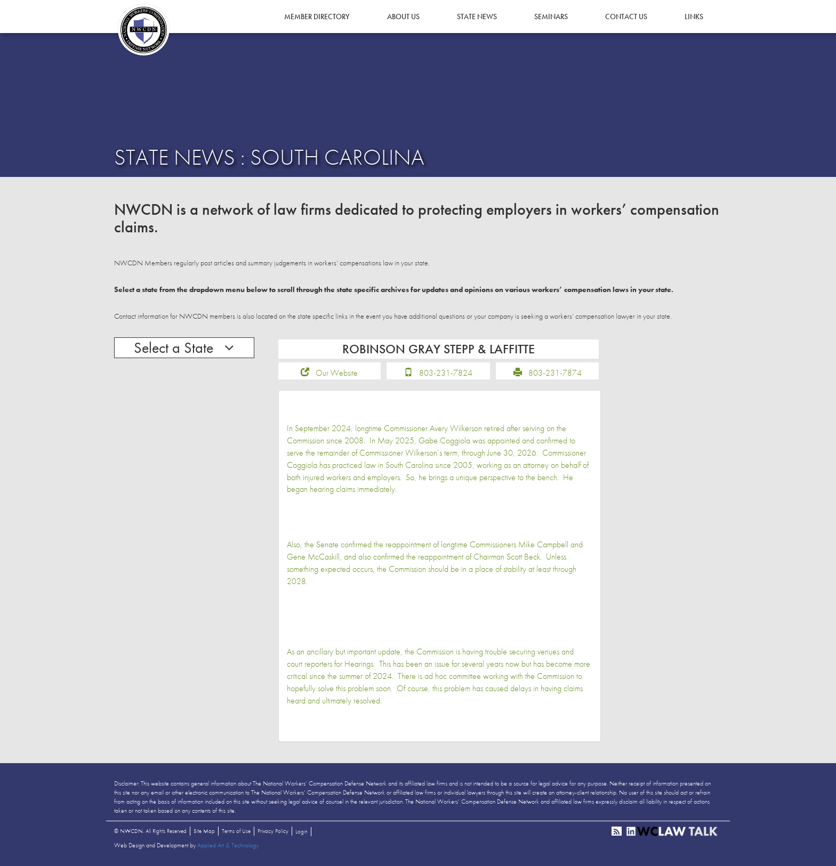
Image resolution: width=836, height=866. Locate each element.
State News (477, 16)
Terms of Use (236, 831)
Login (301, 831)
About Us (403, 16)
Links (694, 16)
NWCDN (143, 30)
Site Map (204, 831)
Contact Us (626, 16)
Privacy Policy (273, 831)
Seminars (551, 16)
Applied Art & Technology (228, 845)
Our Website (337, 372)
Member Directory (317, 16)
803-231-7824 (445, 372)
